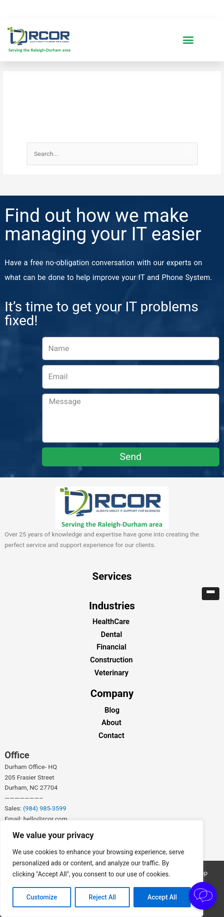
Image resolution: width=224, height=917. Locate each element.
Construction (111, 659)
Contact (111, 735)
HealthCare (110, 621)
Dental (111, 634)
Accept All (162, 897)
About (111, 722)
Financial (112, 647)
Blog (111, 710)
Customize (41, 897)
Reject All (102, 897)
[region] (101, 868)
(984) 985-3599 (44, 808)
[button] (188, 40)
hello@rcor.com (45, 818)
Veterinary (111, 672)
